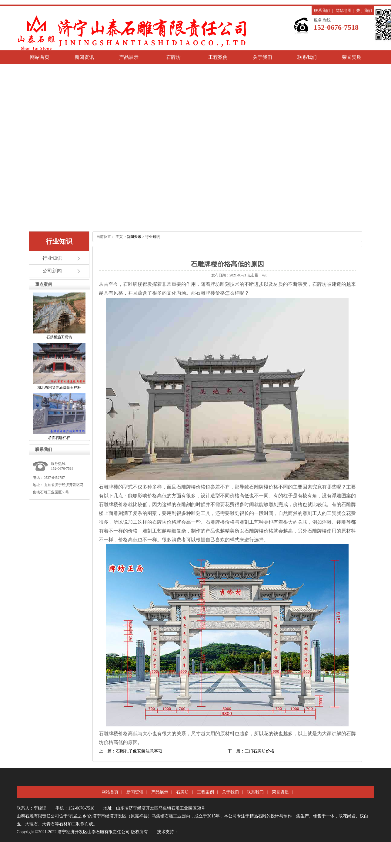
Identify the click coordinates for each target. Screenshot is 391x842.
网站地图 (343, 10)
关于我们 (364, 10)
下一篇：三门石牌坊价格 (251, 751)
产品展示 (129, 57)
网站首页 (39, 57)
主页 (119, 237)
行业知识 (52, 258)
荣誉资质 (351, 57)
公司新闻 (52, 270)
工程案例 (218, 57)
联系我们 (322, 10)
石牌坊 (173, 57)
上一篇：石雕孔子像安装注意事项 (130, 751)
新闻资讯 (84, 57)
